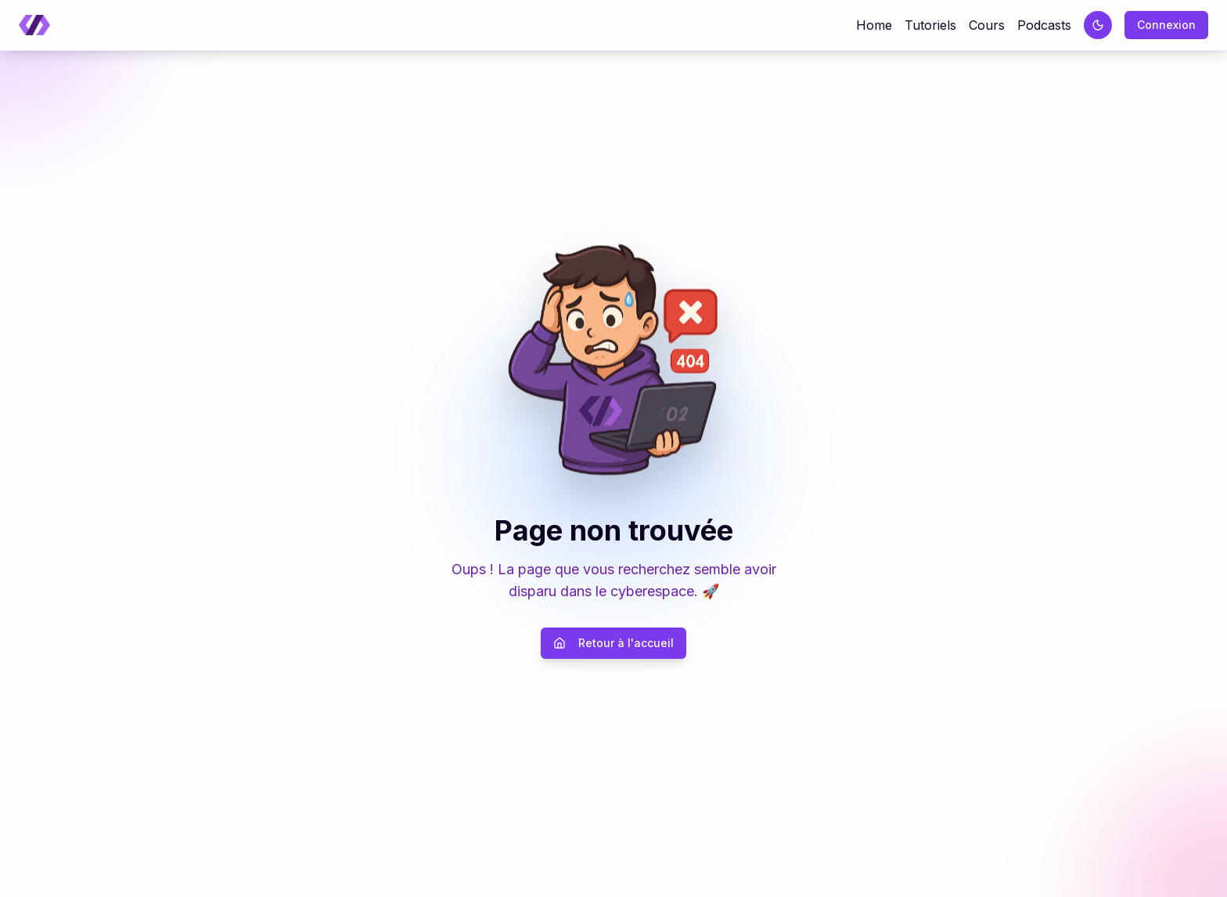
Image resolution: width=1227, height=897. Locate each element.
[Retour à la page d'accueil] (34, 25)
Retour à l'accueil (613, 642)
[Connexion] (1166, 25)
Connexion (1166, 24)
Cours (987, 25)
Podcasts (1044, 25)
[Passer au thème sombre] (1098, 25)
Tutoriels (930, 25)
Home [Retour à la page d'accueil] (874, 25)
